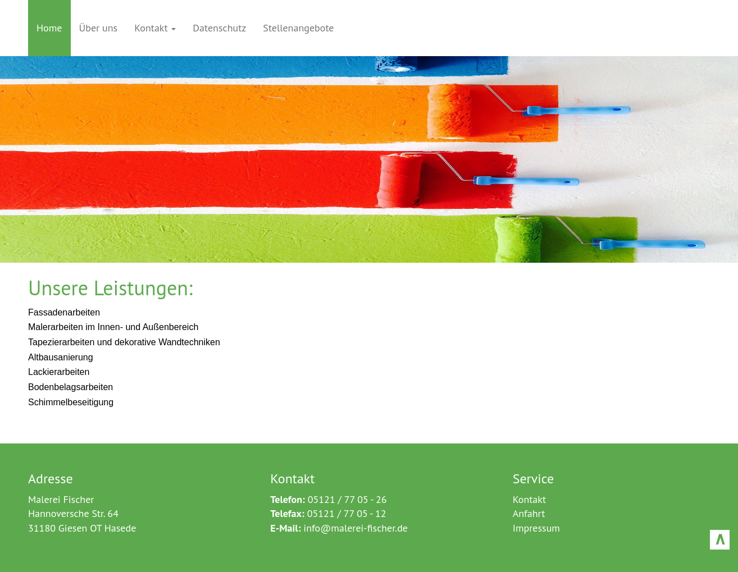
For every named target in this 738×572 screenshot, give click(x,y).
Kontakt (155, 27)
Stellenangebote (298, 27)
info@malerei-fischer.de (355, 527)
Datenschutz (219, 27)
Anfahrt (529, 513)
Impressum (536, 527)
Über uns (98, 27)
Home (49, 27)
